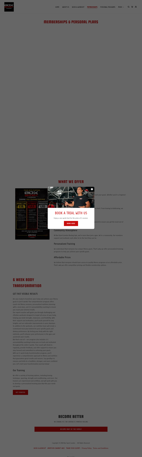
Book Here (71, 223)
